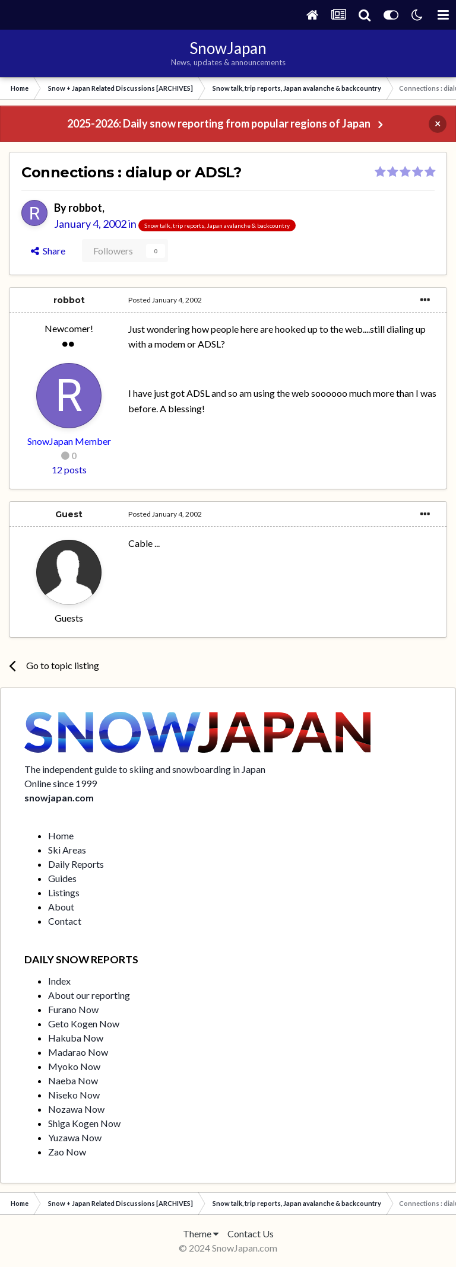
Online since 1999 (60, 783)
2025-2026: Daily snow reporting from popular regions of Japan (218, 123)
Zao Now (67, 1151)
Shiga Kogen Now (84, 1123)
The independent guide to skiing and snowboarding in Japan (144, 769)
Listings (64, 892)
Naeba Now (73, 1080)
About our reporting (89, 995)
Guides (62, 878)
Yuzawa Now (75, 1137)
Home (61, 835)
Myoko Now (74, 1066)
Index (59, 980)
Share (48, 250)
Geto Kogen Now (83, 1023)
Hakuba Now (75, 1037)
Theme (200, 1233)
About (61, 906)
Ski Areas (67, 849)
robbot (85, 207)
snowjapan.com (59, 797)
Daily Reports (76, 864)
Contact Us (250, 1233)
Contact (64, 921)
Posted (165, 299)
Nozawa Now (76, 1109)
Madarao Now (78, 1052)
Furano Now (73, 1009)
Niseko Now (74, 1094)
